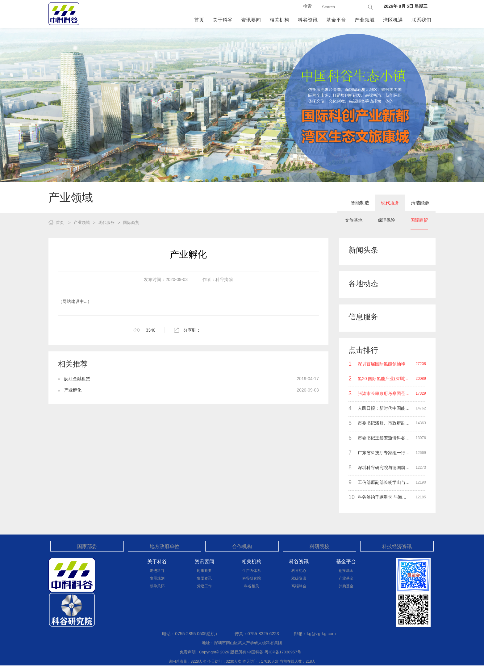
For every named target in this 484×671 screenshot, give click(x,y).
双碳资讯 (298, 578)
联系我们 (421, 20)
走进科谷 (157, 570)
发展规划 (157, 578)
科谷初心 (298, 570)
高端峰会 (298, 586)
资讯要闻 (251, 20)
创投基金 (346, 570)
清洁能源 (418, 203)
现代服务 (383, 203)
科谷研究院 (251, 578)
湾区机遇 (393, 20)
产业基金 (346, 578)
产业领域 (364, 20)
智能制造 (347, 203)
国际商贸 (419, 222)
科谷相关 (251, 586)
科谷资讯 (308, 20)
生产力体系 (251, 570)
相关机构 (279, 20)
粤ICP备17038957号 (283, 652)
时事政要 (204, 570)
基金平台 (336, 20)
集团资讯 (204, 578)
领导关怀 (157, 586)
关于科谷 (222, 20)
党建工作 (204, 586)
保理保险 (386, 222)
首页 (199, 20)
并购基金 (346, 586)
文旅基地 (353, 222)
